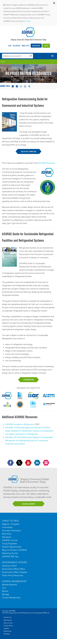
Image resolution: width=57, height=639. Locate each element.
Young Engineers (9, 543)
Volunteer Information (11, 530)
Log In (46, 45)
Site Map (7, 634)
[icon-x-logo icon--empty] (19, 463)
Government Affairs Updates (14, 572)
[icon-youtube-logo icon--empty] (28, 463)
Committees (7, 527)
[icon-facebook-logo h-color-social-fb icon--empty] (11, 463)
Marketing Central (10, 553)
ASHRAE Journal (9, 540)
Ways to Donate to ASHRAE (14, 550)
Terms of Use (8, 623)
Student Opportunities (11, 546)
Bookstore (36, 45)
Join (9, 45)
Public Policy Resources (12, 575)
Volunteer (16, 45)
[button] (54, 3)
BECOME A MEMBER (28, 504)
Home (3, 62)
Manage (5, 594)
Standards (6, 537)
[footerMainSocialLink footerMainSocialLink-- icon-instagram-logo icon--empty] (46, 463)
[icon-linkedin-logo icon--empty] (37, 463)
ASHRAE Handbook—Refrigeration (19, 424)
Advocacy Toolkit (9, 565)
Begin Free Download (28, 151)
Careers (6, 628)
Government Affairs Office (13, 569)
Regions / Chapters (10, 524)
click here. (27, 21)
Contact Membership (11, 597)
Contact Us (7, 617)
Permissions (8, 620)
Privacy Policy (8, 626)
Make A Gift (26, 45)
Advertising (7, 631)
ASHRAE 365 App (10, 556)
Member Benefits (9, 584)
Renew (5, 591)
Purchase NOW (28, 379)
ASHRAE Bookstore (46, 163)
